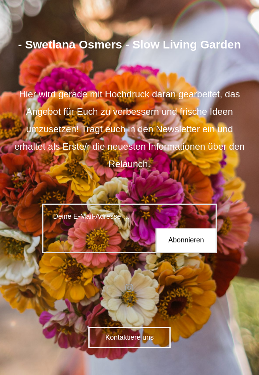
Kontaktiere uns (129, 337)
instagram (129, 287)
